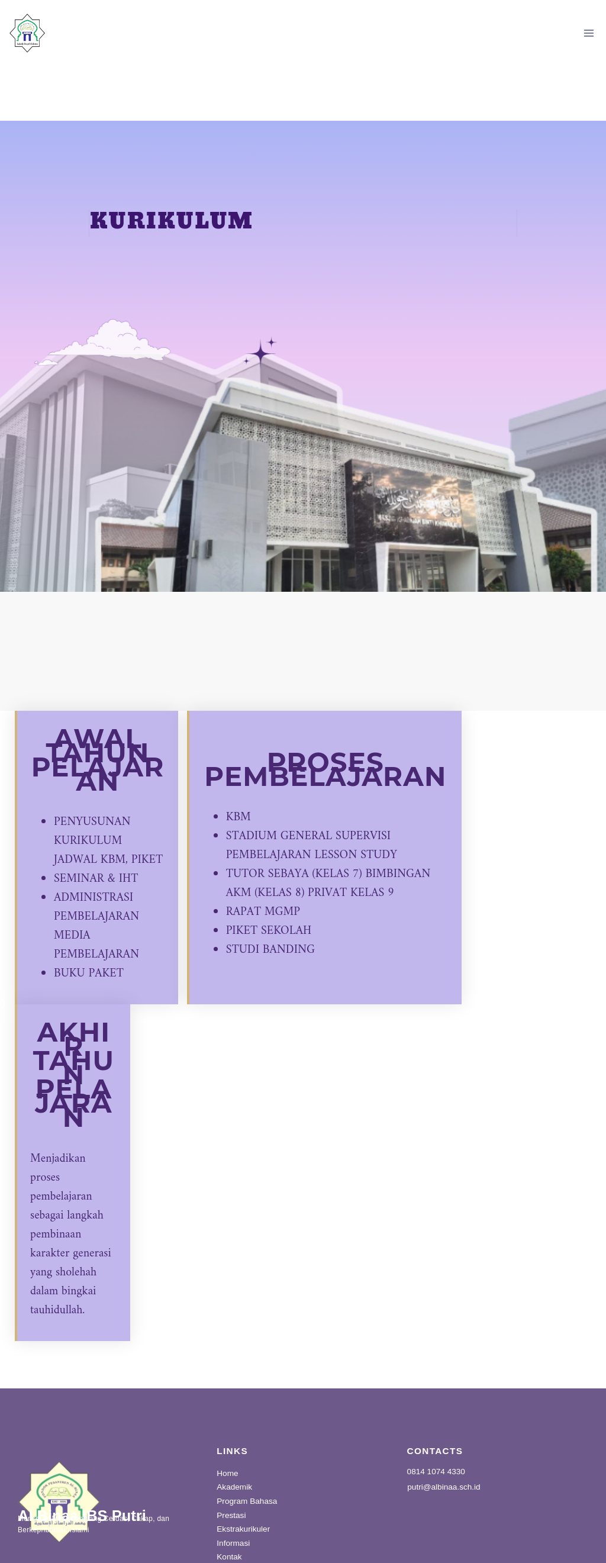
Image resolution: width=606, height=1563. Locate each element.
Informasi (233, 1494)
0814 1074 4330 (436, 1422)
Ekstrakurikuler (243, 1480)
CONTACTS (435, 1401)
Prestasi (231, 1466)
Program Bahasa (247, 1452)
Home (227, 1424)
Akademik (234, 1438)
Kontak (229, 1508)
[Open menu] (588, 33)
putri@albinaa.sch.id (443, 1438)
